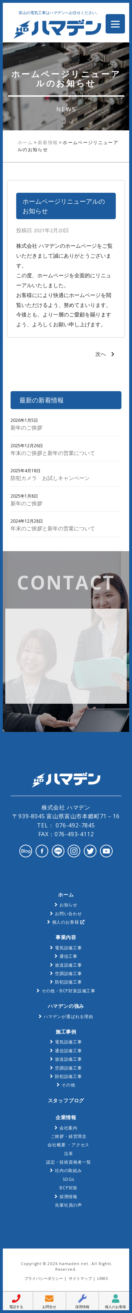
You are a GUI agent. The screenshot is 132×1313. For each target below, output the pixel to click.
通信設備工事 (68, 1051)
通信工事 (68, 956)
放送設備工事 (68, 965)
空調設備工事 (68, 973)
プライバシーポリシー (43, 1278)
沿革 (68, 1154)
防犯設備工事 (68, 982)
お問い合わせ (68, 914)
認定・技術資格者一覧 (68, 1162)
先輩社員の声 (68, 1205)
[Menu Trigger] (115, 23)
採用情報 (68, 1197)
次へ (100, 353)
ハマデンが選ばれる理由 (68, 1016)
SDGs (68, 1179)
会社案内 (68, 1128)
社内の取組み (68, 1170)
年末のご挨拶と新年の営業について (53, 452)
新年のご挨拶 (26, 427)
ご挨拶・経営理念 (69, 1136)
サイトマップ (80, 1278)
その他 (68, 1085)
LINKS (102, 1278)
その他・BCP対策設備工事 (68, 991)
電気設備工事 (68, 948)
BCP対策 (68, 1188)
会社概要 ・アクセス (68, 1145)
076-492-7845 (74, 825)
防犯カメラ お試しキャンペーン (50, 477)
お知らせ (68, 905)
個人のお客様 (68, 922)
